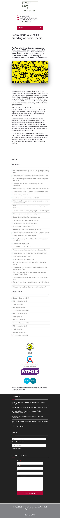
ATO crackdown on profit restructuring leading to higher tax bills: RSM (31, 207)
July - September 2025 (20, 301)
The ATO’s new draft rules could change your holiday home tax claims (31, 283)
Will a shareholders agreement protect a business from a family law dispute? (30, 202)
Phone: (18, 470)
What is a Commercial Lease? (22, 256)
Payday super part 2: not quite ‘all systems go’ (27, 229)
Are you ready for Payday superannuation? (26, 220)
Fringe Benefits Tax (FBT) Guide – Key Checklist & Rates (30, 191)
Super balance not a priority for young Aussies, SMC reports (31, 211)
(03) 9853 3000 (24, 16)
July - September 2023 (20, 326)
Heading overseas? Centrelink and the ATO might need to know (30, 278)
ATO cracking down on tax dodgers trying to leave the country (29, 263)
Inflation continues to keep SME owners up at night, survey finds (31, 171)
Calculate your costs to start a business (25, 223)
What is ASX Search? (17, 448)
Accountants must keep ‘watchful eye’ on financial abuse (30, 250)
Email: (19, 465)
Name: (19, 460)
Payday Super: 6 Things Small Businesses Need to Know (30, 175)
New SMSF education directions (23, 247)
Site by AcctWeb (30, 515)
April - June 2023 (18, 329)
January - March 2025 (19, 307)
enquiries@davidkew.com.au (28, 18)
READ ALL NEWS (18, 426)
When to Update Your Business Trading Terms (27, 214)
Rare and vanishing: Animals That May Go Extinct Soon (30, 253)
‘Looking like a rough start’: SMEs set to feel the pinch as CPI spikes (30, 239)
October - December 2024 (21, 310)
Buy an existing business (20, 195)
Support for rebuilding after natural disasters (26, 217)
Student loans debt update (21, 243)
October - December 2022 (21, 335)
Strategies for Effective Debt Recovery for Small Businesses (28, 184)
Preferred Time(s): (21, 475)
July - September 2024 (20, 313)
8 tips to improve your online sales (23, 259)
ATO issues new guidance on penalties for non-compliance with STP (31, 179)
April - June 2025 (18, 304)
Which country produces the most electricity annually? (29, 287)
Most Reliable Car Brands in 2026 (23, 226)
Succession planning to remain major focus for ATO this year (31, 188)
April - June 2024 (18, 316)
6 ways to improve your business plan (24, 235)
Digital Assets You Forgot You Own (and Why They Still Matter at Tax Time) (30, 268)
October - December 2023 (21, 323)
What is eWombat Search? (18, 441)
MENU (31, 28)
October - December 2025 (21, 298)
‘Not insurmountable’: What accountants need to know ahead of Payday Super (29, 273)
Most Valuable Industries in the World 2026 (26, 198)
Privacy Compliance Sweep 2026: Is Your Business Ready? (31, 232)
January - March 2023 (19, 332)
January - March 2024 (19, 320)
